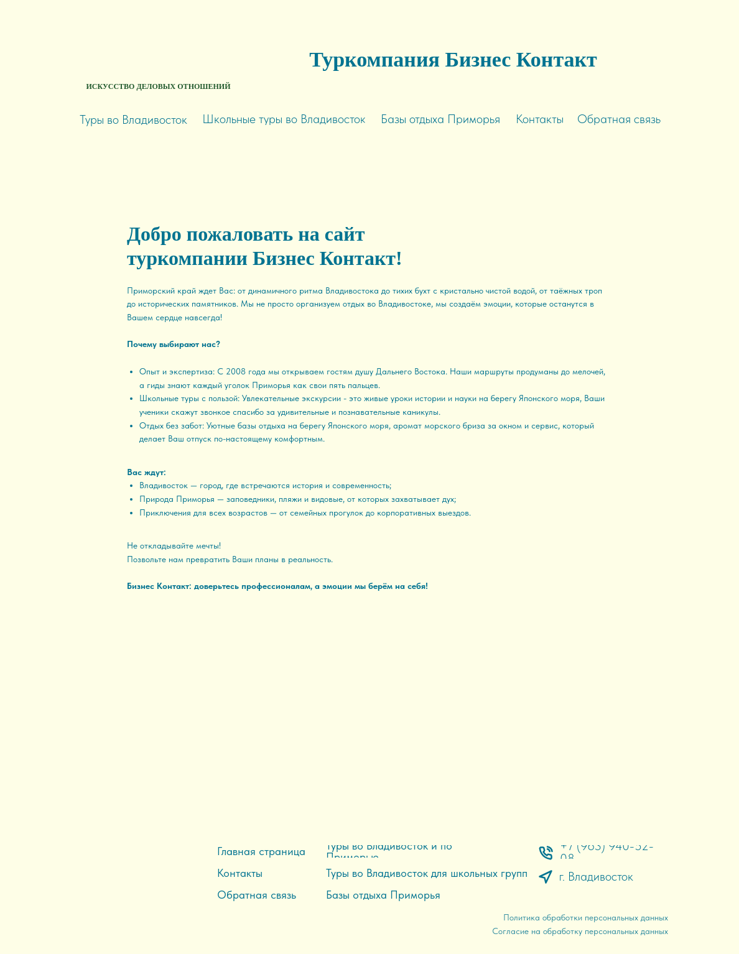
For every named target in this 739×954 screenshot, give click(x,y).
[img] (158, 43)
